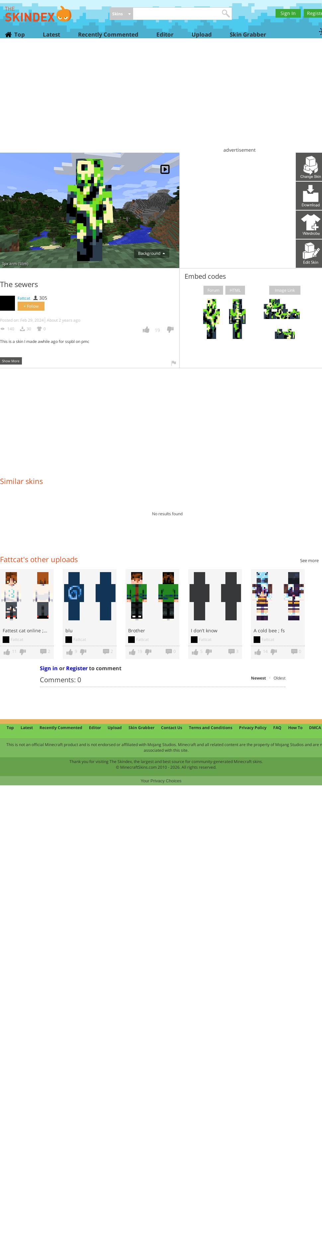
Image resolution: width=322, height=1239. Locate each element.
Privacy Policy (253, 727)
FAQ (277, 727)
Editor (165, 34)
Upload (202, 34)
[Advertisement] (162, 98)
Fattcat (24, 298)
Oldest (279, 678)
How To (295, 727)
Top (19, 34)
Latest (51, 34)
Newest (258, 678)
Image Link (285, 290)
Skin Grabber (248, 34)
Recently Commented (108, 34)
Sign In (288, 13)
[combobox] (121, 14)
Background (151, 253)
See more (309, 560)
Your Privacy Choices (160, 780)
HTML (235, 290)
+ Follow (31, 306)
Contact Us (171, 727)
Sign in (49, 668)
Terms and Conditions (210, 727)
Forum (213, 290)
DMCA (315, 727)
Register (77, 668)
